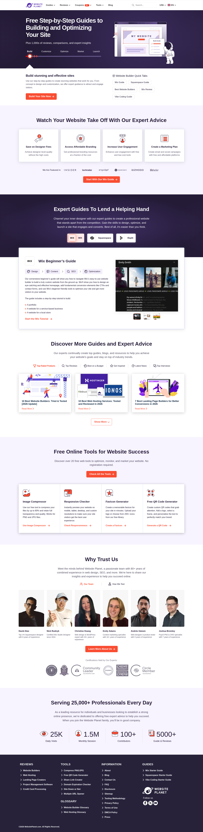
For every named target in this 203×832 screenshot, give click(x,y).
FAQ (107, 784)
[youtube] (155, 803)
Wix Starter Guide (154, 770)
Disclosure (110, 789)
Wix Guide (119, 82)
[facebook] (145, 803)
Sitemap (109, 794)
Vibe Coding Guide (123, 97)
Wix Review (146, 89)
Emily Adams (109, 631)
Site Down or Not (72, 789)
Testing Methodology (115, 798)
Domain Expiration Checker (77, 784)
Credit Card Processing (34, 789)
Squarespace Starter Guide (158, 775)
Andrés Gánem (138, 631)
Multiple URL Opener (74, 794)
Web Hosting (29, 775)
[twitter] (150, 803)
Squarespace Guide (140, 82)
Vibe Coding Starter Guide (158, 780)
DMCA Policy (111, 812)
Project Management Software (38, 784)
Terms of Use (111, 808)
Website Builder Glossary (76, 807)
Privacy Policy (112, 803)
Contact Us (110, 780)
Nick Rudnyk (53, 631)
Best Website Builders (125, 89)
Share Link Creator (73, 780)
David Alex (24, 631)
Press (107, 817)
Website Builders (31, 770)
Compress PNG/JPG (74, 770)
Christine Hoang (83, 631)
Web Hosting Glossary (75, 812)
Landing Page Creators (34, 780)
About (108, 770)
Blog (107, 775)
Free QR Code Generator (76, 775)
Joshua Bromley (167, 631)
